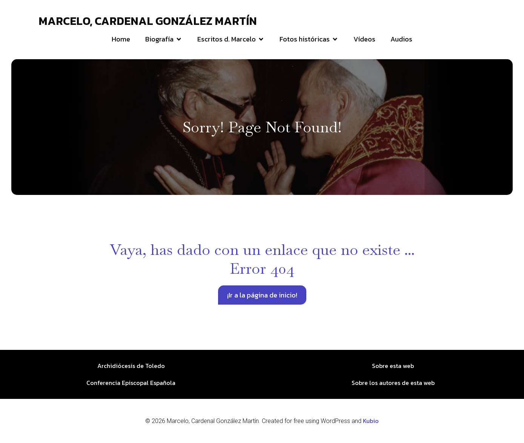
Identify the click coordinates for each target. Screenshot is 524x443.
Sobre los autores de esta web (393, 382)
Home (121, 39)
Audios (401, 39)
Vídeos (364, 39)
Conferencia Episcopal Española (130, 382)
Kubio (371, 420)
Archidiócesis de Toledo (131, 365)
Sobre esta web (393, 365)
